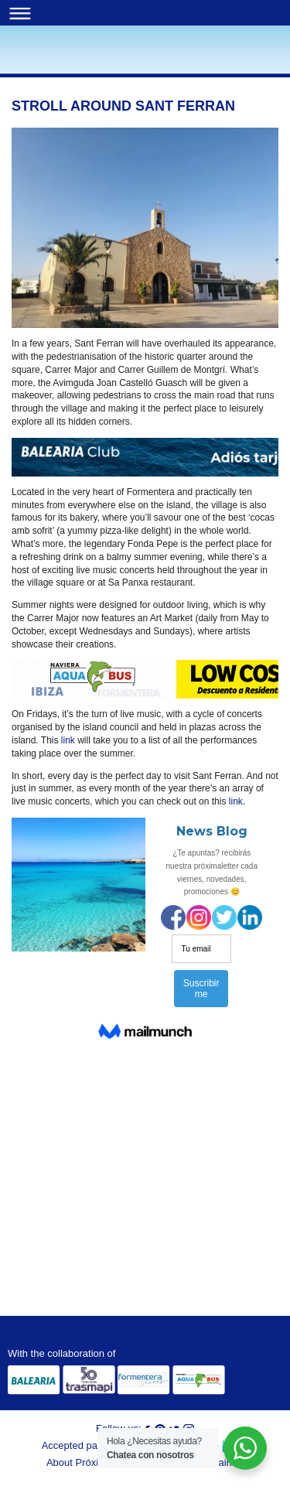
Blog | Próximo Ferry (38, 59)
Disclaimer (220, 1462)
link (68, 740)
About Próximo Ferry (92, 1462)
